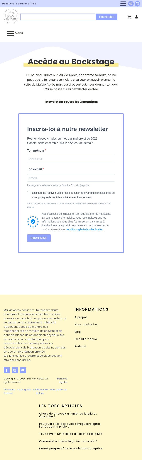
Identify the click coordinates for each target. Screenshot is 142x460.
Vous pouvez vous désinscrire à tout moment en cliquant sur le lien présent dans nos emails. (68, 205)
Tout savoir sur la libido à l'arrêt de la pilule (70, 434)
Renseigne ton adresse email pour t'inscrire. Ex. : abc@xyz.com (58, 185)
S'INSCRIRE (39, 238)
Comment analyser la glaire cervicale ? (68, 441)
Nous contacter (86, 324)
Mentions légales (62, 380)
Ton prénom (36, 150)
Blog (78, 331)
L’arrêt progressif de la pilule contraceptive (71, 448)
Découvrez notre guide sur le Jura (51, 391)
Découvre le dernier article (19, 3)
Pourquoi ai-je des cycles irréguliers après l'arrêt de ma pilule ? (70, 425)
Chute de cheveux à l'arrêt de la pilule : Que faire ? (68, 415)
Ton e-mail (35, 169)
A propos (81, 317)
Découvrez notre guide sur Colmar (20, 391)
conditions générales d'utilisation (84, 229)
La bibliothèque (86, 339)
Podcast (81, 346)
